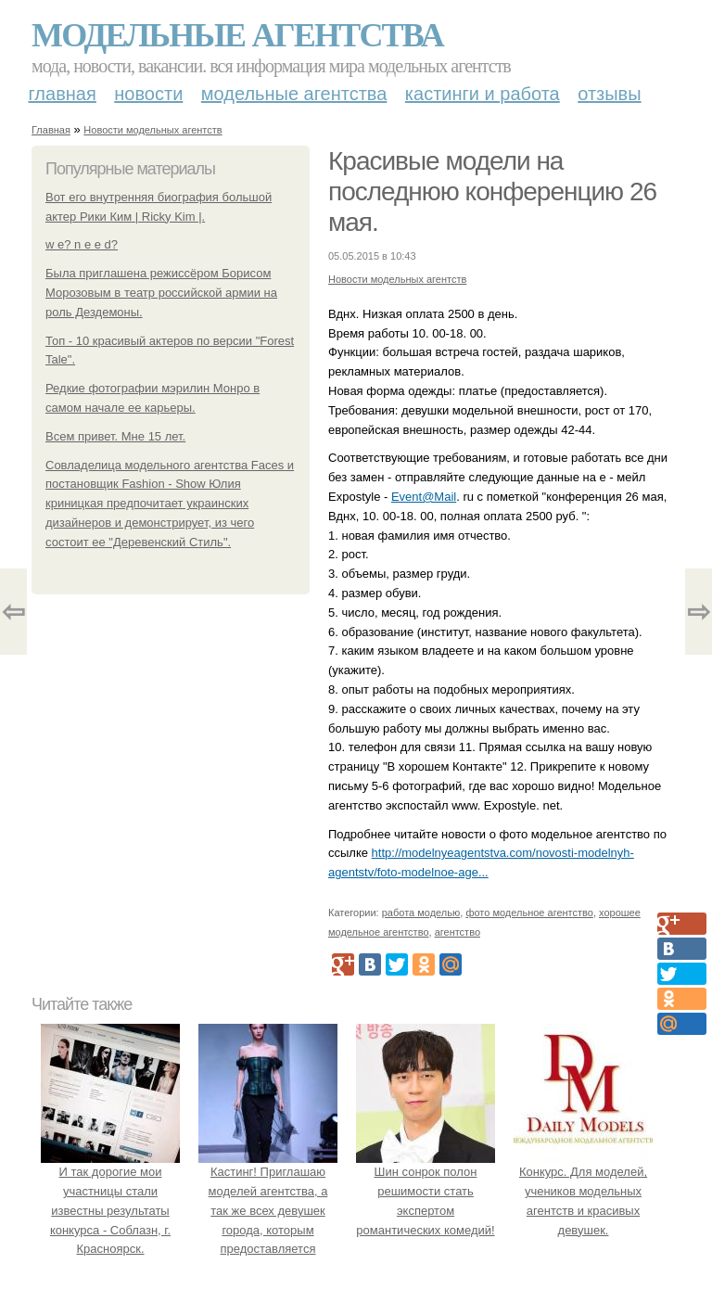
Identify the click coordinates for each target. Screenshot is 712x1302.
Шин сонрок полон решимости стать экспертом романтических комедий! (425, 1190)
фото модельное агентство (529, 912)
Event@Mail (423, 497)
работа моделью (421, 912)
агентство (457, 932)
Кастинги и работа (482, 93)
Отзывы (609, 93)
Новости (148, 93)
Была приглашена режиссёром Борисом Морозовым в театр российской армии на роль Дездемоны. (161, 292)
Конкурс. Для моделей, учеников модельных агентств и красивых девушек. (583, 1190)
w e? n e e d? (81, 244)
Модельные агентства (237, 35)
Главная (62, 93)
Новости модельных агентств (152, 129)
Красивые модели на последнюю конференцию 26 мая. (492, 191)
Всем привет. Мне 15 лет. (115, 436)
